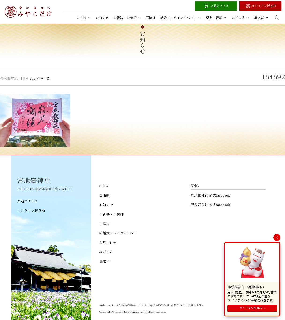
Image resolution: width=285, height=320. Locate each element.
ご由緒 (83, 18)
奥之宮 (261, 18)
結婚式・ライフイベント (180, 18)
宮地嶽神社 (28, 11)
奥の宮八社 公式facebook (210, 204)
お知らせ (102, 17)
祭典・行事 (216, 18)
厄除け (151, 17)
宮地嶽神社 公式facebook (210, 195)
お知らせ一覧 (40, 78)
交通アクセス (219, 6)
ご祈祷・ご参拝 (127, 18)
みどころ (240, 18)
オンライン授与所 (264, 6)
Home (103, 185)
